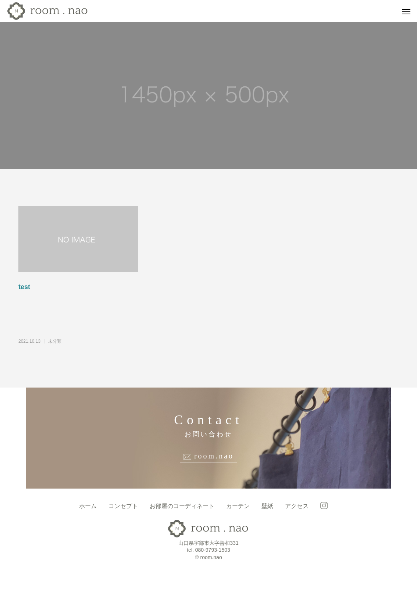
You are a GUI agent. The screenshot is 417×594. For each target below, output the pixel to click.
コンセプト (123, 506)
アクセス (297, 506)
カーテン (238, 506)
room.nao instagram (324, 505)
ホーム (88, 506)
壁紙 (267, 506)
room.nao (214, 456)
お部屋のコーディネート (182, 506)
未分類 (54, 341)
